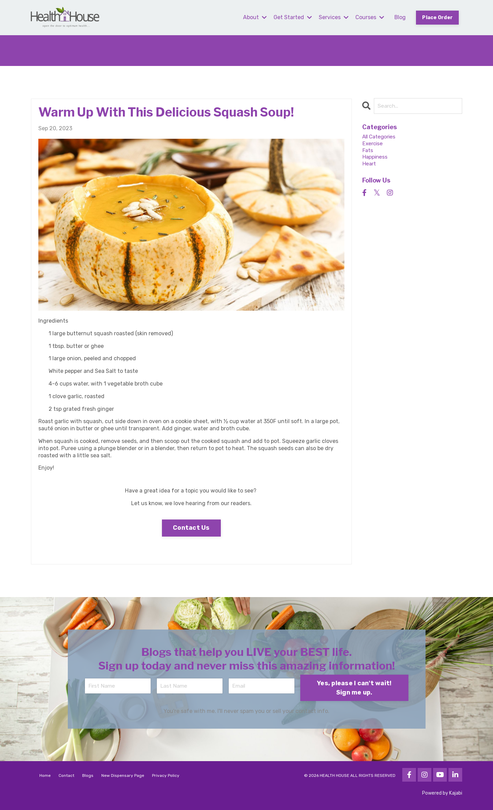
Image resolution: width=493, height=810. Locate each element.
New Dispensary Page (122, 775)
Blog (399, 17)
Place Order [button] (437, 18)
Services (333, 17)
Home (45, 775)
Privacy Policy (165, 775)
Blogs (87, 775)
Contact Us (191, 527)
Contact (66, 775)
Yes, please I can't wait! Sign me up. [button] (354, 687)
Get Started (292, 17)
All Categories (380, 137)
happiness (375, 158)
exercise (373, 144)
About (254, 17)
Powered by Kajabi (442, 793)
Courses (369, 17)
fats (368, 151)
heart (369, 165)
